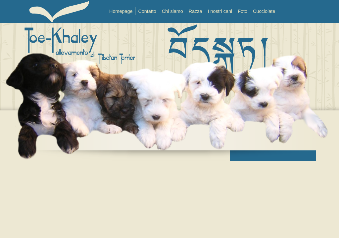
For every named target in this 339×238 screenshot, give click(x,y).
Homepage (120, 11)
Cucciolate (264, 11)
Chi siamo (172, 11)
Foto (242, 11)
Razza (195, 11)
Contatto (147, 11)
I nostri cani (220, 11)
